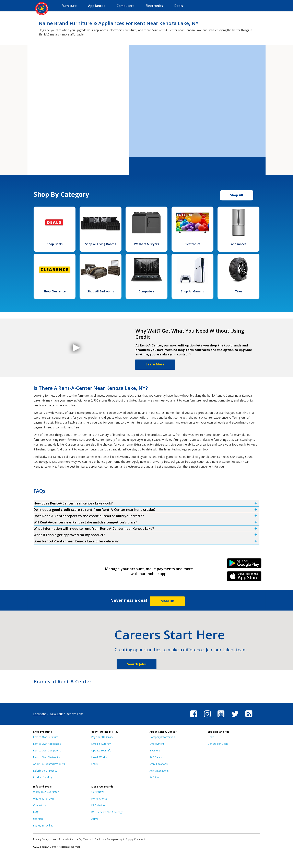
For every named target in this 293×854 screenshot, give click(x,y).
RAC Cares (156, 757)
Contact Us (39, 805)
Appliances (238, 244)
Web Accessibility (63, 839)
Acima (94, 819)
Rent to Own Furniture (45, 737)
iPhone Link (244, 577)
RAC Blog (155, 777)
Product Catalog (42, 777)
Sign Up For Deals (218, 744)
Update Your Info (101, 750)
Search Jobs (136, 664)
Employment (157, 744)
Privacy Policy (41, 839)
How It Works (99, 757)
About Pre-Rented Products (49, 764)
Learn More (155, 364)
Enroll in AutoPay (101, 744)
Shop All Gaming (192, 291)
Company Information (162, 737)
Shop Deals (54, 244)
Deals (211, 737)
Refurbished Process (45, 770)
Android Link (244, 564)
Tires (238, 291)
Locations (39, 714)
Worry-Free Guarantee (46, 792)
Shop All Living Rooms (100, 244)
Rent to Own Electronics (46, 757)
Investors (155, 750)
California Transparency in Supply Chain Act (120, 839)
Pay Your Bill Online (102, 737)
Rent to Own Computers (47, 750)
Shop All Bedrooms (100, 291)
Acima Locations (159, 770)
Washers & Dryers (146, 244)
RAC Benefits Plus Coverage (107, 812)
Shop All (236, 195)
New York (56, 714)
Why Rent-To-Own (43, 798)
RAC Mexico (98, 805)
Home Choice (99, 798)
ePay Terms (84, 839)
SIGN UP (167, 601)
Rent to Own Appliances (47, 744)
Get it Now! (97, 792)
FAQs (94, 764)
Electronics (192, 244)
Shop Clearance (55, 291)
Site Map (38, 819)
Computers (146, 291)
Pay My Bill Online (43, 825)
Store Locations (158, 764)
